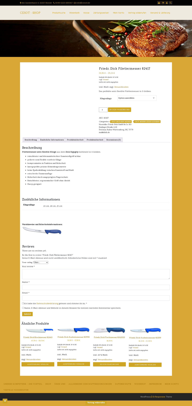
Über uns (59, 384)
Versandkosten (121, 87)
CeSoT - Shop (30, 12)
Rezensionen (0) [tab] (113, 140)
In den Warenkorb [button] (109, 364)
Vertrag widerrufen (137, 12)
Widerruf (140, 384)
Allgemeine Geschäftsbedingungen (90, 384)
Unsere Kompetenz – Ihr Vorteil (23, 384)
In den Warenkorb (119, 110)
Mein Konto (118, 12)
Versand (105, 79)
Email (25, 293)
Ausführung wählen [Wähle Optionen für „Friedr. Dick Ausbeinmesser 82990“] (73, 364)
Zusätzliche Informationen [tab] (52, 140)
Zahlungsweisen (101, 12)
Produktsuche (58, 12)
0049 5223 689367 (63, 3)
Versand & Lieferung (160, 12)
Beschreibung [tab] (31, 140)
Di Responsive (158, 397)
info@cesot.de (82, 3)
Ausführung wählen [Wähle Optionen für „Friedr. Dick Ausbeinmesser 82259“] (145, 365)
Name (26, 282)
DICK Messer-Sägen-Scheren (147, 122)
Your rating (28, 262)
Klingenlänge (106, 98)
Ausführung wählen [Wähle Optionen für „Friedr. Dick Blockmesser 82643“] (37, 364)
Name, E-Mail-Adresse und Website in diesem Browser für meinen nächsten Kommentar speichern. (72, 308)
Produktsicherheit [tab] (75, 140)
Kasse (86, 12)
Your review (28, 266)
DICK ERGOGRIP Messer (121, 122)
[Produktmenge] (103, 109)
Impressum (155, 384)
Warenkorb (74, 12)
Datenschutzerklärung (47, 303)
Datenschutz (123, 384)
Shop (48, 384)
